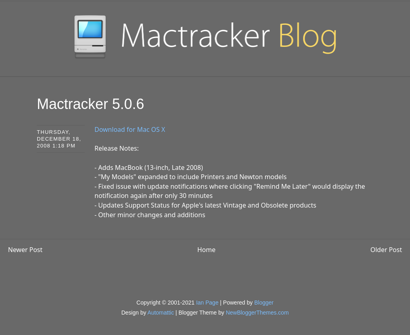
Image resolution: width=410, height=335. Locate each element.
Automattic (160, 312)
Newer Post (25, 249)
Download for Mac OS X (129, 129)
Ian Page (207, 302)
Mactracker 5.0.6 (90, 104)
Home (206, 249)
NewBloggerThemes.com (257, 312)
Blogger (263, 302)
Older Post (386, 249)
